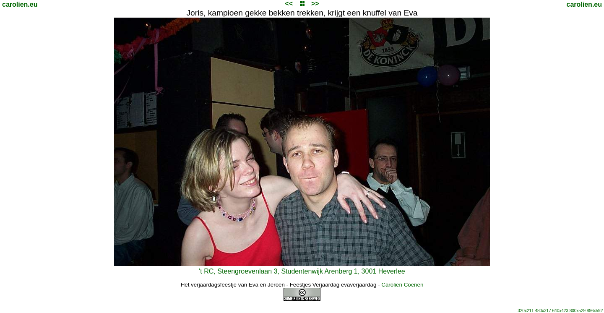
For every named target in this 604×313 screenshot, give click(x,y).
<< (289, 3)
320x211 (526, 310)
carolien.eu (19, 4)
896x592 (595, 310)
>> (315, 3)
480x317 (543, 310)
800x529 (578, 310)
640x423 (560, 310)
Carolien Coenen (402, 285)
